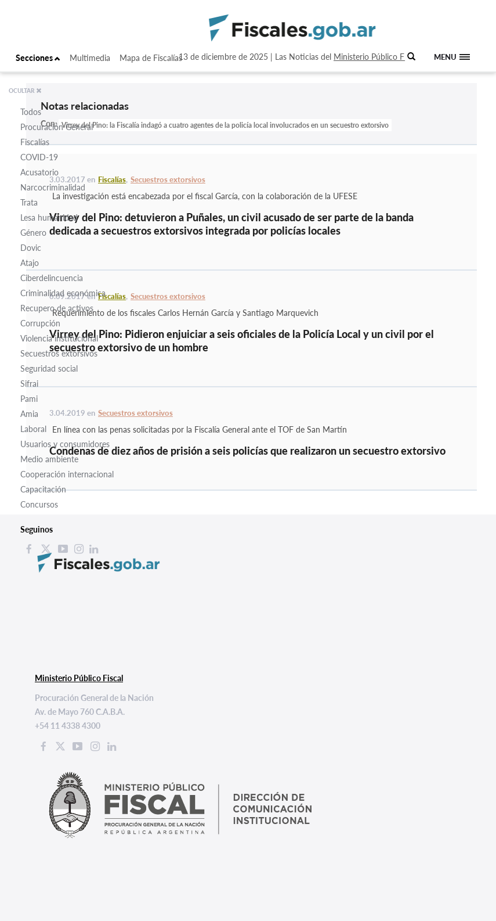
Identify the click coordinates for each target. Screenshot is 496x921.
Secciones (38, 58)
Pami (29, 399)
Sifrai (29, 383)
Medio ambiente (49, 459)
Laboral (33, 429)
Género (33, 233)
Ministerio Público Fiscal (376, 57)
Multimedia (90, 58)
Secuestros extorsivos (58, 353)
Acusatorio (39, 172)
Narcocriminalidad (52, 187)
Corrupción (40, 323)
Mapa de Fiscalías (151, 58)
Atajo (29, 263)
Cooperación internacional (67, 474)
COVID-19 (39, 157)
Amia (29, 414)
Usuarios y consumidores (65, 444)
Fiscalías (34, 142)
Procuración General (56, 127)
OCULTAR (25, 90)
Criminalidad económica (63, 293)
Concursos (39, 504)
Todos (30, 112)
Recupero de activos (56, 308)
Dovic (30, 248)
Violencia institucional (59, 338)
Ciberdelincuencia (51, 278)
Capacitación (43, 489)
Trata (29, 202)
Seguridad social (49, 368)
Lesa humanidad (49, 217)
